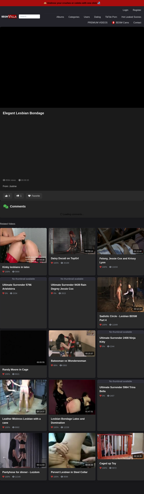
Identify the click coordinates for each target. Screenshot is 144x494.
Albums (60, 17)
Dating (97, 17)
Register (137, 10)
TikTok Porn (111, 17)
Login (125, 10)
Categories (73, 17)
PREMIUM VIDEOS (97, 22)
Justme (13, 186)
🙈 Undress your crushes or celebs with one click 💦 (72, 3)
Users (87, 17)
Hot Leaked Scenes (131, 17)
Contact (137, 22)
